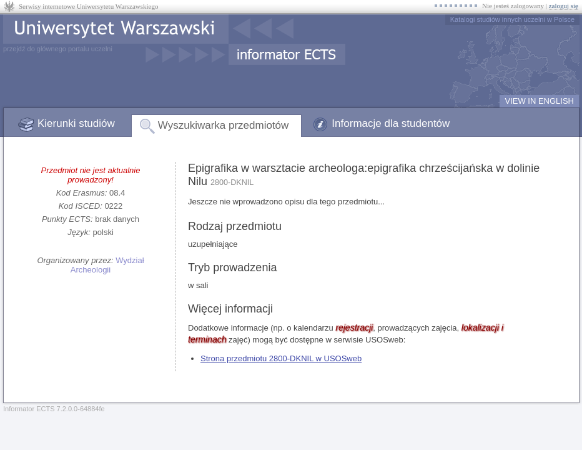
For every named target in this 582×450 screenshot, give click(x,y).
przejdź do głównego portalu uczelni (57, 48)
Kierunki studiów (76, 123)
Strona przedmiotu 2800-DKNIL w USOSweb (281, 358)
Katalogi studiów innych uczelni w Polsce (512, 19)
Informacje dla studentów (391, 123)
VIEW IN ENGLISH (539, 101)
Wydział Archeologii (107, 265)
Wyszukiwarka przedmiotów (223, 125)
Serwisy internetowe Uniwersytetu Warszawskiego (88, 6)
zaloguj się (563, 5)
